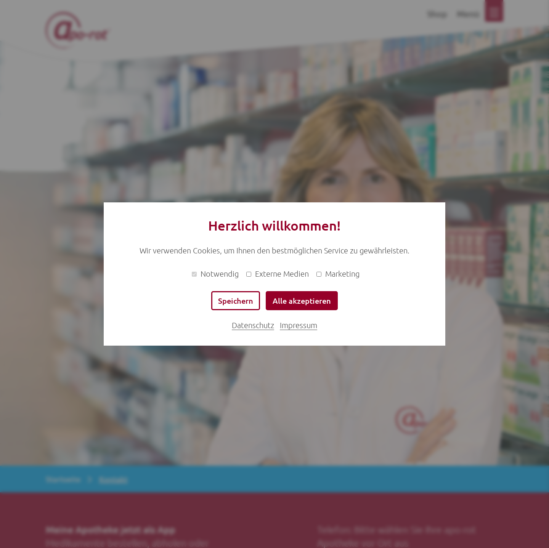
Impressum (298, 325)
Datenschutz (253, 325)
